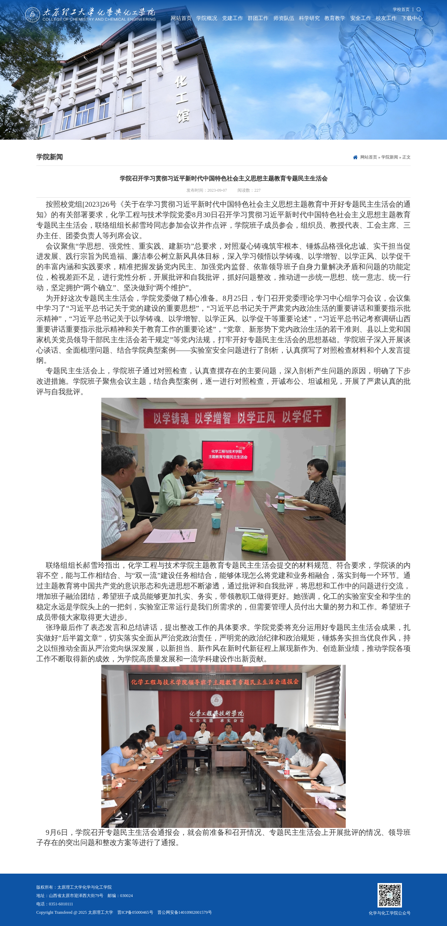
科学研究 (309, 18)
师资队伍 (283, 18)
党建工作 (232, 18)
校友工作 (386, 18)
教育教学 (334, 18)
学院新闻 (389, 157)
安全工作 (360, 18)
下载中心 (412, 18)
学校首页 (401, 9)
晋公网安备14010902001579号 (184, 912)
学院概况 (206, 18)
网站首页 (181, 18)
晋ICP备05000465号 (135, 912)
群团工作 (258, 18)
